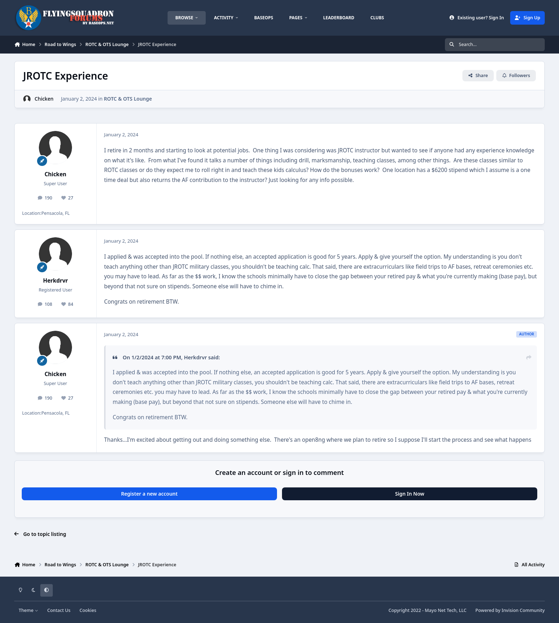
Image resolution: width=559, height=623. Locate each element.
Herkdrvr (55, 280)
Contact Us (58, 610)
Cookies (88, 610)
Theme (29, 610)
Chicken (44, 98)
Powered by (510, 610)
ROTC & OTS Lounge (128, 98)
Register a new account (149, 493)
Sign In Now (409, 493)
